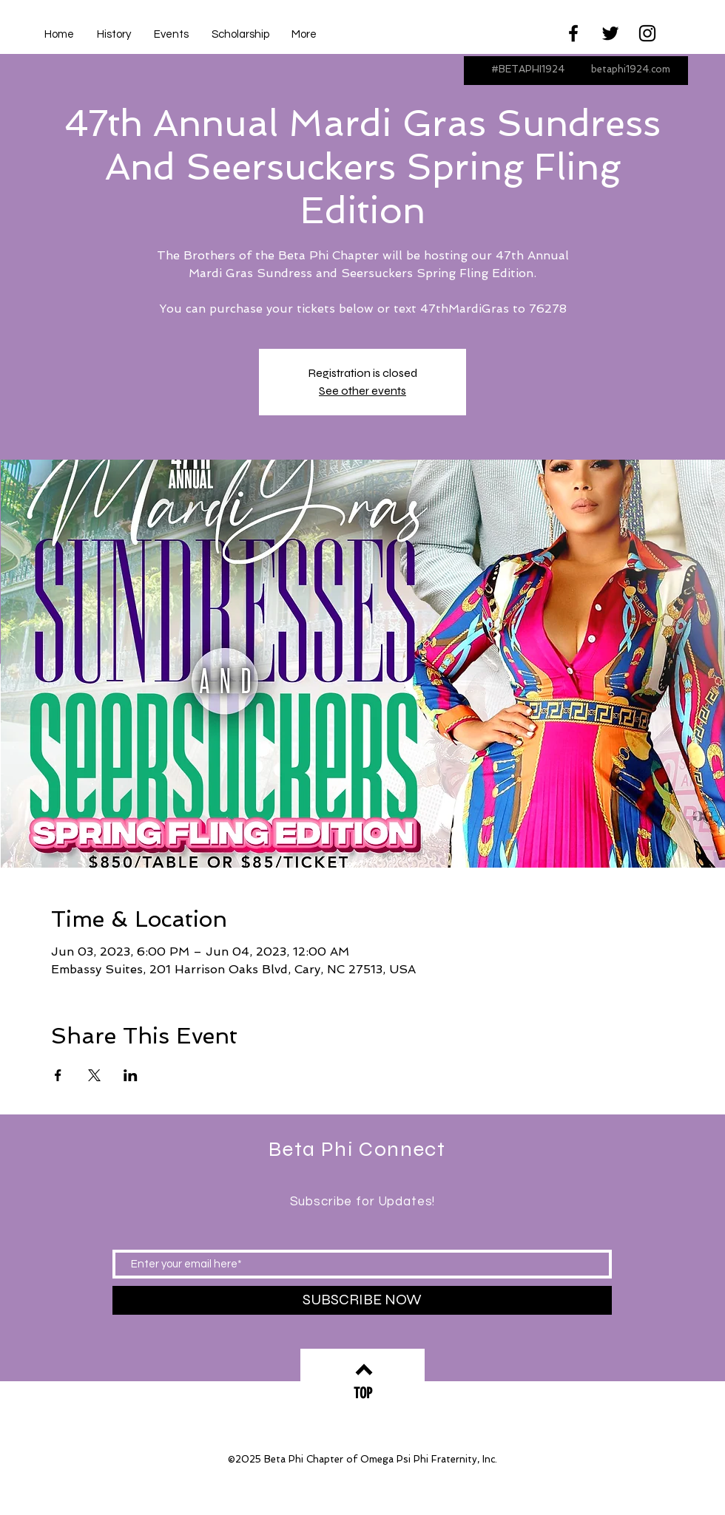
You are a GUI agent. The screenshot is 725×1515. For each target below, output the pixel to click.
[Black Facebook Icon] (573, 33)
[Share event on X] (94, 1075)
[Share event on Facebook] (58, 1075)
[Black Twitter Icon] (610, 33)
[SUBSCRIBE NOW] (362, 1300)
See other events (362, 391)
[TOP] (362, 1393)
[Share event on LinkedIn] (131, 1075)
